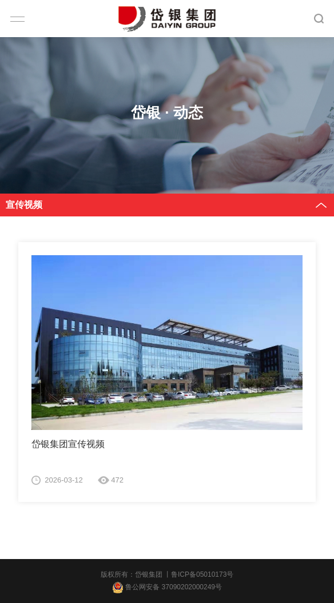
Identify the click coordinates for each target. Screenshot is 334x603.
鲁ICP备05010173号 (202, 574)
